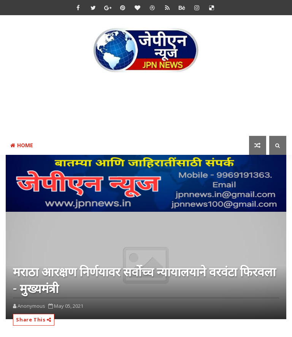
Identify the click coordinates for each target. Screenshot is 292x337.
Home (21, 145)
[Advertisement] (146, 106)
